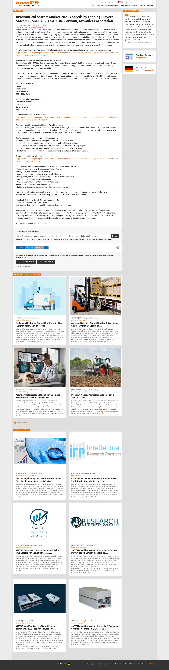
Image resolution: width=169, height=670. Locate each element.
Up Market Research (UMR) (24, 623)
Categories (99, 6)
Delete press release (26, 262)
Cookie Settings (151, 664)
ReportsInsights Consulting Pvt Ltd (26, 475)
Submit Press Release (112, 6)
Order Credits (125, 6)
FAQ (88, 664)
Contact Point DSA (125, 664)
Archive (134, 6)
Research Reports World (79, 547)
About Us (150, 6)
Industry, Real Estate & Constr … (33, 545)
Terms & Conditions (112, 664)
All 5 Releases (20, 423)
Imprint (110, 2)
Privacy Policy (101, 664)
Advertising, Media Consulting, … (33, 318)
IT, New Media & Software (39, 25)
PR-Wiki (103, 2)
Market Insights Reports (35, 27)
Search (148, 2)
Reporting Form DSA (138, 664)
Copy (115, 236)
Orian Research (76, 475)
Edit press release (46, 262)
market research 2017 (78, 623)
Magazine (142, 6)
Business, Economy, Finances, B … (89, 621)
